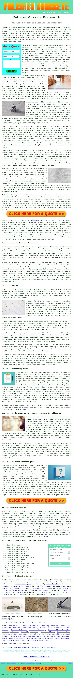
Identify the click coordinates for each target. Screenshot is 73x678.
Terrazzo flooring (9, 289)
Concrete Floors (58, 626)
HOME (44, 12)
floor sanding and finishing (47, 592)
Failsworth (34, 220)
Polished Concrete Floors (38, 636)
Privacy (70, 663)
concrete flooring (36, 53)
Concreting (45, 626)
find (8, 511)
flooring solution (40, 530)
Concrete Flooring (44, 640)
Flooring (38, 663)
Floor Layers (13, 626)
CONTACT (60, 12)
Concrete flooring (9, 220)
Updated (23, 663)
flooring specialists (54, 594)
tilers (4, 594)
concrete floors (16, 393)
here (47, 536)
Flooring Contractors (18, 636)
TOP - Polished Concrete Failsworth (16, 647)
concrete (49, 235)
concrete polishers (43, 231)
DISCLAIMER (67, 12)
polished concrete (49, 29)
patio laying (62, 588)
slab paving (43, 590)
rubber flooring (52, 584)
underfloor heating (43, 586)
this (24, 409)
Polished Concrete (36, 634)
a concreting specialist (45, 582)
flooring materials (40, 58)
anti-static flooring (38, 389)
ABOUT (54, 12)
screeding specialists (11, 586)
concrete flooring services (25, 401)
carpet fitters (18, 590)
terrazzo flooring (33, 333)
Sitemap (3, 663)
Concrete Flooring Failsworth (43, 647)
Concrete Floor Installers (51, 628)
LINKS (48, 12)
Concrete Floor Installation (25, 628)
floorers (65, 590)
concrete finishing (32, 393)
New (18, 663)
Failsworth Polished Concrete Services (25, 541)
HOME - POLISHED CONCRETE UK (36, 657)
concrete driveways (33, 588)
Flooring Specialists (29, 626)
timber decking (17, 592)
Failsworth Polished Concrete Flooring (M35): (20, 27)
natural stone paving (23, 584)
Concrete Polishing (19, 630)
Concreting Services (10, 632)
